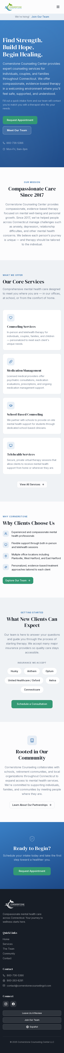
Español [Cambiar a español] (32, 1026)
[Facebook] (13, 1004)
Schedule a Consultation (32, 704)
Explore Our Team (18, 581)
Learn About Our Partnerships (32, 805)
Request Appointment (20, 120)
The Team (8, 948)
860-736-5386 (13, 142)
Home (6, 939)
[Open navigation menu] (58, 7)
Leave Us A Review (32, 1013)
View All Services (32, 485)
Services (8, 943)
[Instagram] (6, 1004)
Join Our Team (40, 16)
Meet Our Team (17, 130)
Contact (7, 958)
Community (9, 953)
